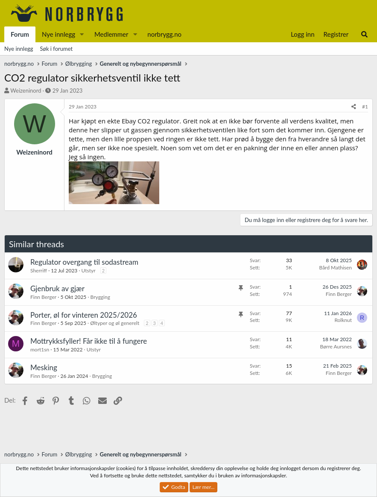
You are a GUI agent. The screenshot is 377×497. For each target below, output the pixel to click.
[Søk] (364, 34)
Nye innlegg (58, 34)
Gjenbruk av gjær (57, 288)
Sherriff (38, 270)
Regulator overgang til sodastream (84, 261)
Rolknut (343, 320)
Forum (20, 34)
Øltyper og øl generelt (114, 323)
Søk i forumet (56, 48)
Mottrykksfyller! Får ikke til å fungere (88, 340)
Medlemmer (111, 34)
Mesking (43, 367)
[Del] (353, 107)
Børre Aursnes (336, 346)
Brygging (100, 297)
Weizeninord (25, 90)
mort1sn (39, 349)
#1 (365, 106)
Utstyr (89, 270)
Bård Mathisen (335, 267)
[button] (82, 34)
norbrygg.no (164, 34)
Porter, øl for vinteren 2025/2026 (83, 314)
